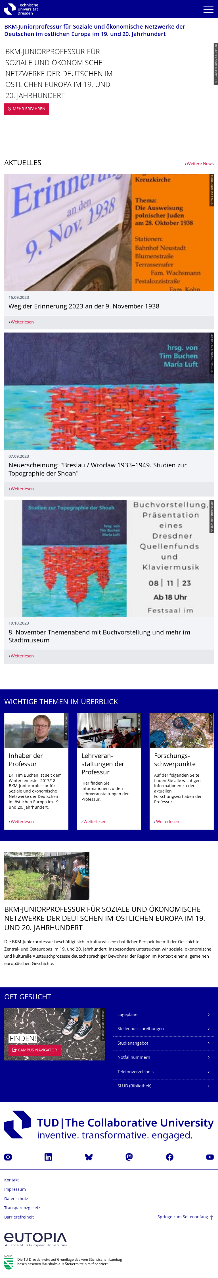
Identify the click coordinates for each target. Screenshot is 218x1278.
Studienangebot (133, 1043)
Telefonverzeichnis (136, 1072)
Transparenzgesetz (22, 1208)
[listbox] (109, 771)
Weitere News (200, 164)
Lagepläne (127, 1015)
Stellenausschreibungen (141, 1029)
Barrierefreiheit (19, 1217)
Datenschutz (16, 1199)
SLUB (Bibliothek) (134, 1086)
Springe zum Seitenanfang (183, 1217)
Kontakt (11, 1180)
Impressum (15, 1190)
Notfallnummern (134, 1058)
